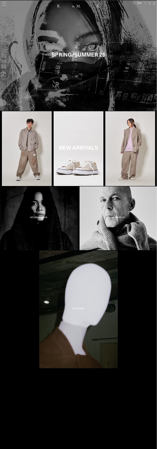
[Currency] (140, 3)
